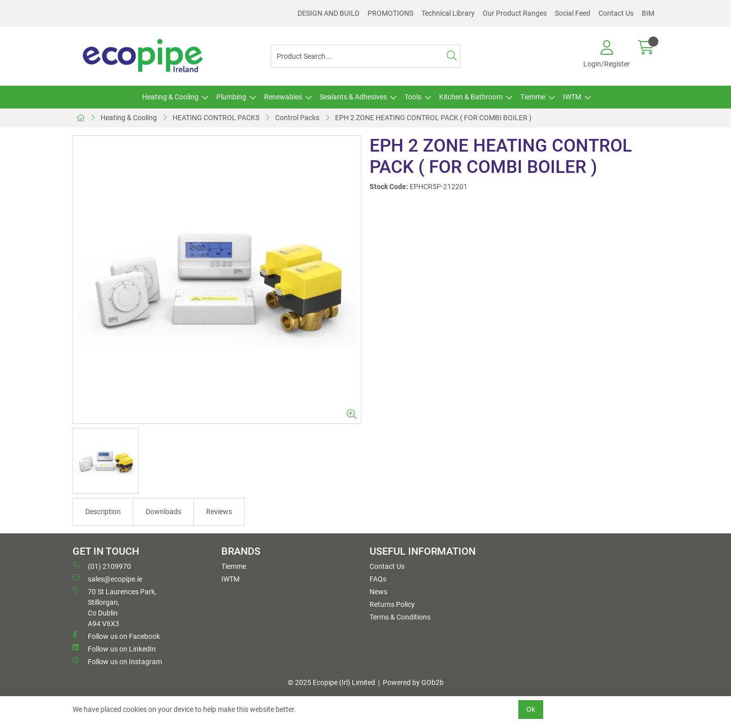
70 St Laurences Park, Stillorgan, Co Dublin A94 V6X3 (114, 607)
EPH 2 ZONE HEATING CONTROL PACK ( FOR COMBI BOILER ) (433, 118)
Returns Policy (392, 604)
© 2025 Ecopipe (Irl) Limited (331, 682)
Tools (413, 97)
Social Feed (572, 13)
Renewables (283, 97)
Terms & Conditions (400, 617)
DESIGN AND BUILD (328, 13)
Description (103, 512)
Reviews (219, 512)
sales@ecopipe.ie (107, 578)
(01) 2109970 (102, 565)
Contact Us (616, 13)
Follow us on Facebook (116, 635)
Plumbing (231, 97)
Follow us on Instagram (117, 661)
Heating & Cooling (170, 97)
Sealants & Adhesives (353, 97)
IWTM (572, 97)
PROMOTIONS (390, 13)
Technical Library (448, 13)
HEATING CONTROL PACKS (216, 118)
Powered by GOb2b (413, 682)
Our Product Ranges (515, 13)
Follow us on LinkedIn (114, 648)
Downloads (163, 512)
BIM (648, 13)
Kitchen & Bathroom (471, 97)
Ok (530, 709)
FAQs (378, 579)
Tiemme (532, 97)
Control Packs (297, 118)
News (378, 592)
